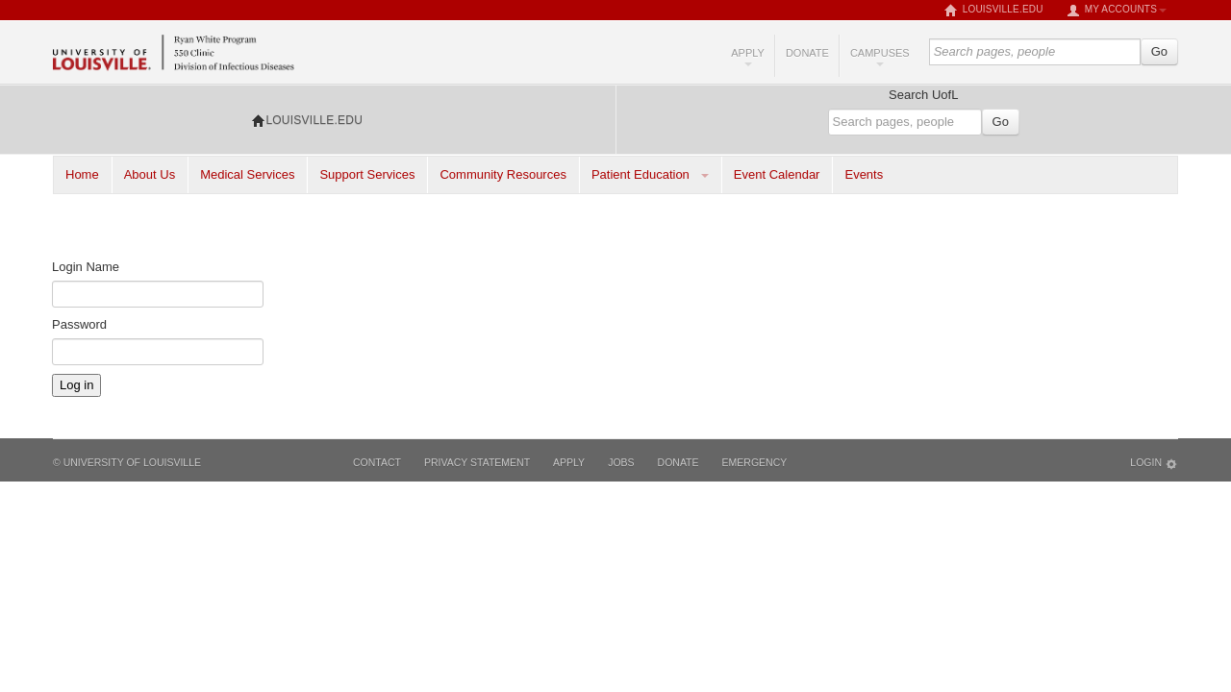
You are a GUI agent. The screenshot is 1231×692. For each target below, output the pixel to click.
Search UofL (923, 94)
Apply (748, 56)
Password (79, 324)
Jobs (621, 462)
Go (1159, 51)
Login (1154, 464)
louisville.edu (993, 10)
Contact (377, 462)
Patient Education (640, 174)
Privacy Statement (477, 462)
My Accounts (1117, 10)
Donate (807, 53)
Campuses (880, 56)
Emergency (755, 462)
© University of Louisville (127, 462)
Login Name (85, 267)
